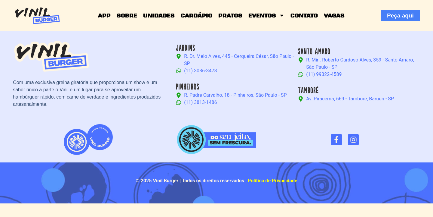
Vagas (334, 15)
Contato (304, 15)
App (104, 15)
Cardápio (196, 15)
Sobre (127, 15)
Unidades (159, 15)
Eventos (266, 15)
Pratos (230, 15)
